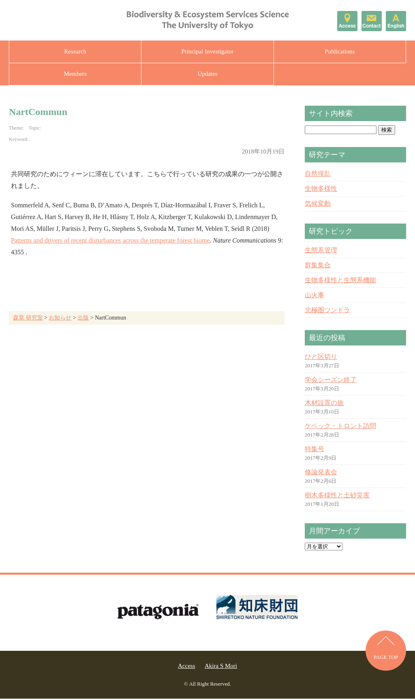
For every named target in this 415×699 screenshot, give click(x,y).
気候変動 (318, 203)
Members (75, 74)
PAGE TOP (386, 658)
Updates (207, 74)
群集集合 (318, 265)
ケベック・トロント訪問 (340, 426)
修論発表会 (321, 472)
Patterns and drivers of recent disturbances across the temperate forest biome (110, 240)
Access (186, 666)
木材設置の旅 (324, 403)
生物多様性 (321, 188)
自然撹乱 (318, 173)
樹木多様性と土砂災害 (337, 495)
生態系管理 (321, 250)
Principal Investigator (207, 51)
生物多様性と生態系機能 (340, 280)
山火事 (314, 295)
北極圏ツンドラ (327, 310)
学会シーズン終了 (331, 380)
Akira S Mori (221, 666)
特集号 (314, 449)
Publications (340, 51)
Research (75, 51)
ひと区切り (321, 357)
